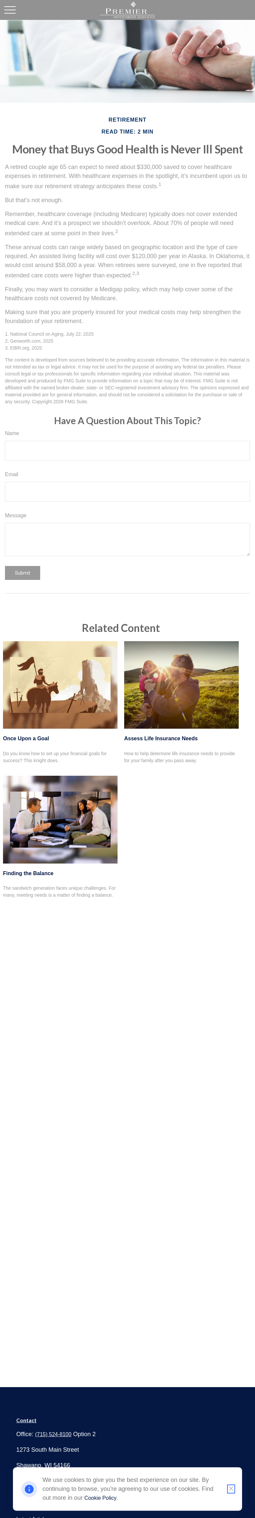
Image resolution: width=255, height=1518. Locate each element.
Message (16, 515)
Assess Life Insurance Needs (161, 738)
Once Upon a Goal (26, 738)
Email (11, 474)
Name (12, 433)
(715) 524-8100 (53, 1434)
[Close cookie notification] (231, 1489)
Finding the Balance (28, 873)
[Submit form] (22, 573)
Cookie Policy (100, 1498)
